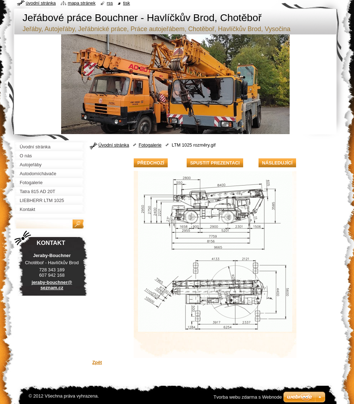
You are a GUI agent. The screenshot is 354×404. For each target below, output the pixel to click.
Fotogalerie (150, 145)
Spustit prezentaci (215, 163)
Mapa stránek (82, 3)
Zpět (97, 362)
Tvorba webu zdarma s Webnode (247, 397)
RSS (110, 3)
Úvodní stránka (113, 145)
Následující (277, 163)
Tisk (126, 3)
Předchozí (150, 163)
